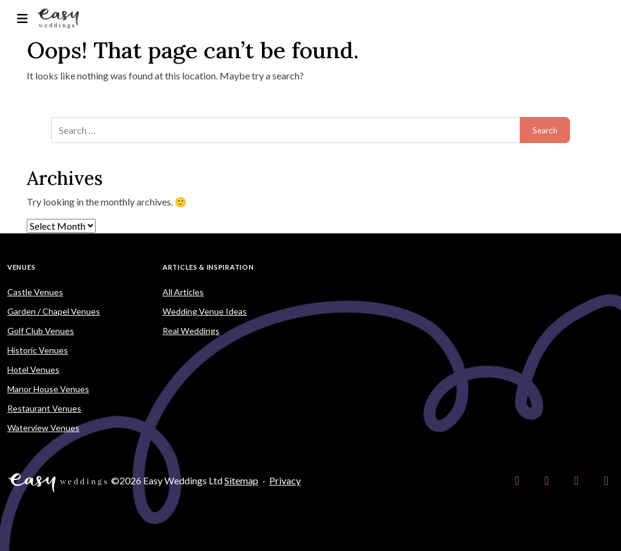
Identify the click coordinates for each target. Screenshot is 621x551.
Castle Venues (35, 292)
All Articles (183, 292)
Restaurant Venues (44, 408)
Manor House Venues (48, 389)
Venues (21, 267)
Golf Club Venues (40, 331)
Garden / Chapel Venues (53, 311)
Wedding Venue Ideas (205, 311)
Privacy (285, 480)
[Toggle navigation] (22, 18)
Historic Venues (37, 350)
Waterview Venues (43, 427)
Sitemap (241, 480)
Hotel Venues (33, 369)
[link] (517, 480)
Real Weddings (191, 331)
